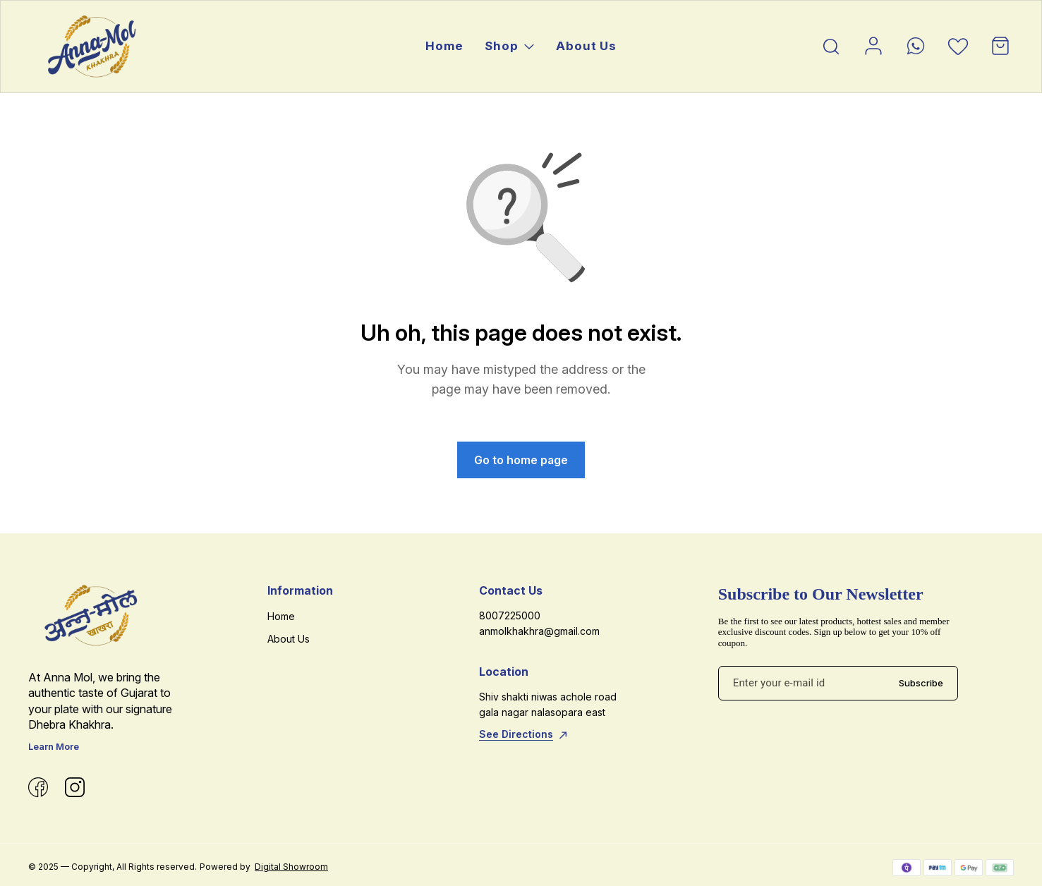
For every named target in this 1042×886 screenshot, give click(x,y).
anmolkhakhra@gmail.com (539, 631)
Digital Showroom (291, 866)
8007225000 (509, 615)
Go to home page (521, 460)
